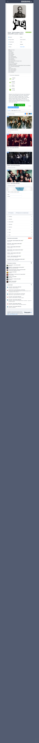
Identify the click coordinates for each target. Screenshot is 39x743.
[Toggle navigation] (7, 2)
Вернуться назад (11, 113)
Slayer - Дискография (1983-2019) (13, 147)
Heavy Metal (22, 46)
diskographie (26, 1)
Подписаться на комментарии (22, 212)
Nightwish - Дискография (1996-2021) (13, 165)
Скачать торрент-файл (13, 107)
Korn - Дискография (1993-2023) (12, 129)
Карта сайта (9, 314)
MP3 (12, 110)
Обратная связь (15, 314)
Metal (15, 110)
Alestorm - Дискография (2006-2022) (13, 183)
